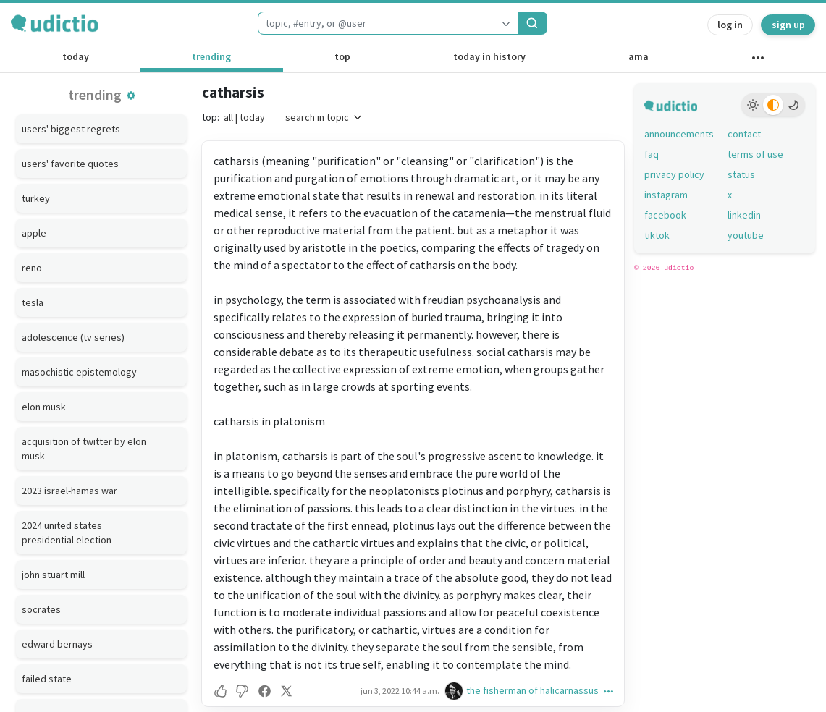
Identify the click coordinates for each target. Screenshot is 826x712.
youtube (746, 235)
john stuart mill (53, 574)
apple (34, 233)
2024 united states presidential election (66, 532)
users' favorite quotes (70, 163)
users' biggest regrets (71, 128)
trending (211, 56)
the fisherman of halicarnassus (532, 690)
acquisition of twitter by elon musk (84, 448)
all (228, 117)
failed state (47, 678)
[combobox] (376, 23)
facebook (665, 214)
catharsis (233, 92)
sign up (788, 24)
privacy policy (674, 174)
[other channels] (758, 60)
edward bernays (57, 643)
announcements (679, 133)
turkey (36, 198)
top (342, 56)
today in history (489, 56)
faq (651, 154)
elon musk (44, 406)
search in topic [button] (324, 117)
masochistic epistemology (79, 371)
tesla (32, 302)
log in (730, 24)
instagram (666, 194)
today (75, 56)
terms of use (755, 154)
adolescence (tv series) (73, 337)
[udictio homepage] (54, 23)
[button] (131, 95)
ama (638, 56)
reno (32, 267)
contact (744, 133)
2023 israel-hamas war (69, 490)
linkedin (744, 214)
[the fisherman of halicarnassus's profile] (455, 690)
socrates (41, 609)
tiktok (657, 235)
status (741, 174)
